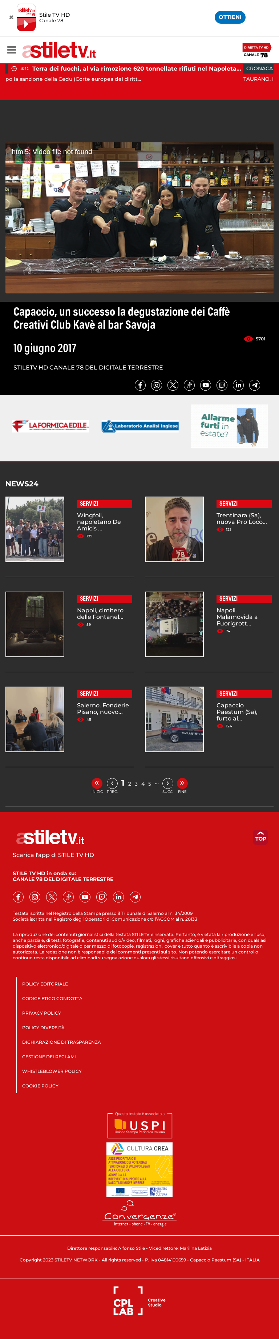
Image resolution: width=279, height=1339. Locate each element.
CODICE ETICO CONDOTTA (52, 998)
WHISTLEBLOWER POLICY (52, 1071)
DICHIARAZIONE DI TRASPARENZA (61, 1042)
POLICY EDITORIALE (45, 984)
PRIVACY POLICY (41, 1013)
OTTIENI (230, 16)
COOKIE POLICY (40, 1086)
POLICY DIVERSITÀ (43, 1027)
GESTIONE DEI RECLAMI (49, 1056)
